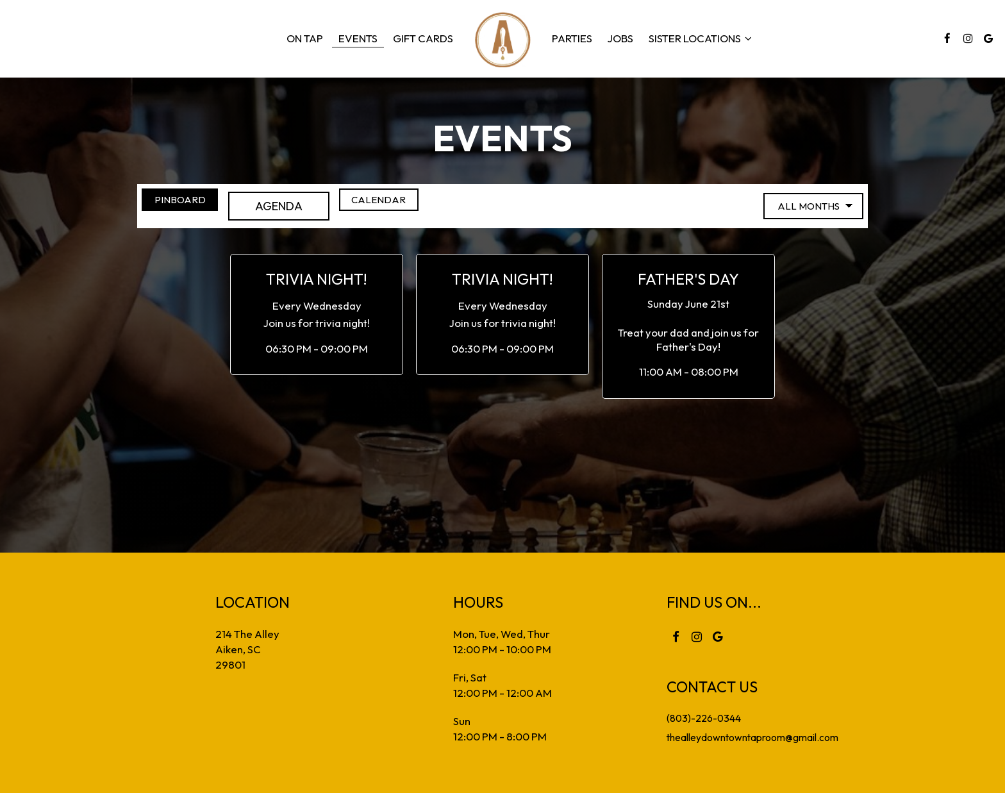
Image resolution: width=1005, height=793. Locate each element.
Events (358, 38)
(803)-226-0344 (696, 717)
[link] (503, 38)
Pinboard (186, 205)
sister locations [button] (700, 38)
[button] (316, 315)
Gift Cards (423, 38)
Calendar (425, 205)
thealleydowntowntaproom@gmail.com (753, 736)
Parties (572, 38)
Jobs (620, 38)
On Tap (305, 38)
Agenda (305, 205)
